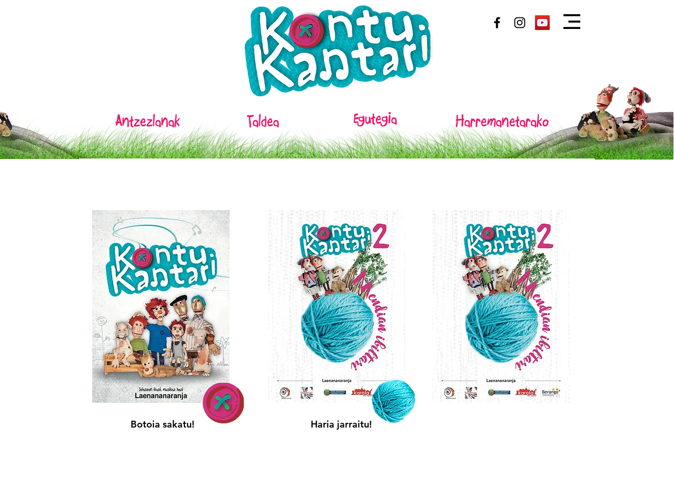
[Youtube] (542, 22)
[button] (571, 21)
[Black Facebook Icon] (497, 22)
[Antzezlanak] (147, 122)
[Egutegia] (375, 119)
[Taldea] (262, 122)
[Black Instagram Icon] (519, 22)
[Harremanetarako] (502, 122)
